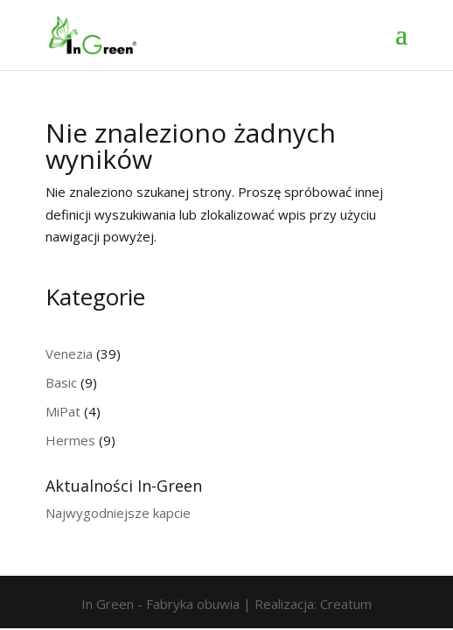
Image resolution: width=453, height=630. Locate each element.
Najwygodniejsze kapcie (118, 513)
